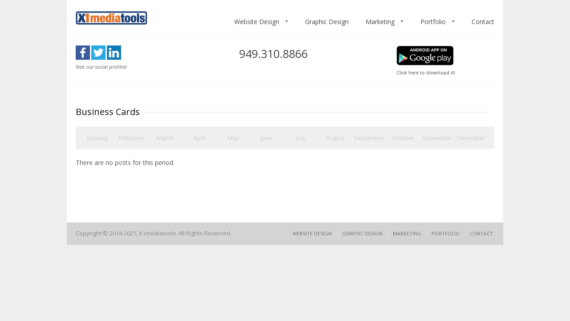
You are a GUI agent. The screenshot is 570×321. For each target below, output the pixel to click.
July (301, 138)
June (267, 138)
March (165, 138)
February (131, 138)
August (335, 138)
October (403, 138)
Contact (483, 22)
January (97, 138)
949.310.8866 (273, 53)
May (233, 138)
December (471, 138)
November (437, 138)
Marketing (380, 22)
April (199, 138)
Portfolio (433, 22)
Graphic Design (327, 22)
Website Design (256, 22)
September (369, 138)
